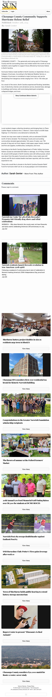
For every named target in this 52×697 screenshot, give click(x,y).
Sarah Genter (16, 173)
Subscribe (5, 11)
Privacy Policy (30, 686)
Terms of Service (22, 686)
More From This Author (34, 174)
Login (12, 11)
